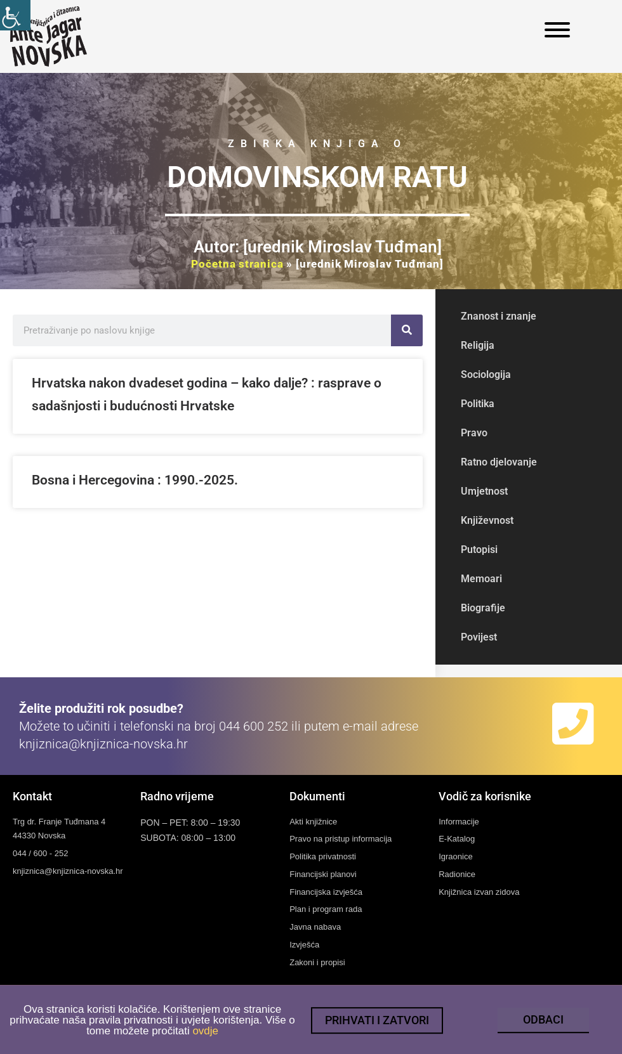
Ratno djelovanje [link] (499, 462)
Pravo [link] (474, 433)
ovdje (205, 1040)
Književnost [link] (487, 520)
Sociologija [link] (486, 374)
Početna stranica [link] (237, 263)
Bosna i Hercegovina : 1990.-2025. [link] (135, 480)
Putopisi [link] (479, 549)
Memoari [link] (481, 579)
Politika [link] (477, 404)
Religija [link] (477, 345)
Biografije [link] (483, 608)
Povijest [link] (479, 637)
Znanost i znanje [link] (498, 316)
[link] (15, 15)
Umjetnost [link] (484, 491)
